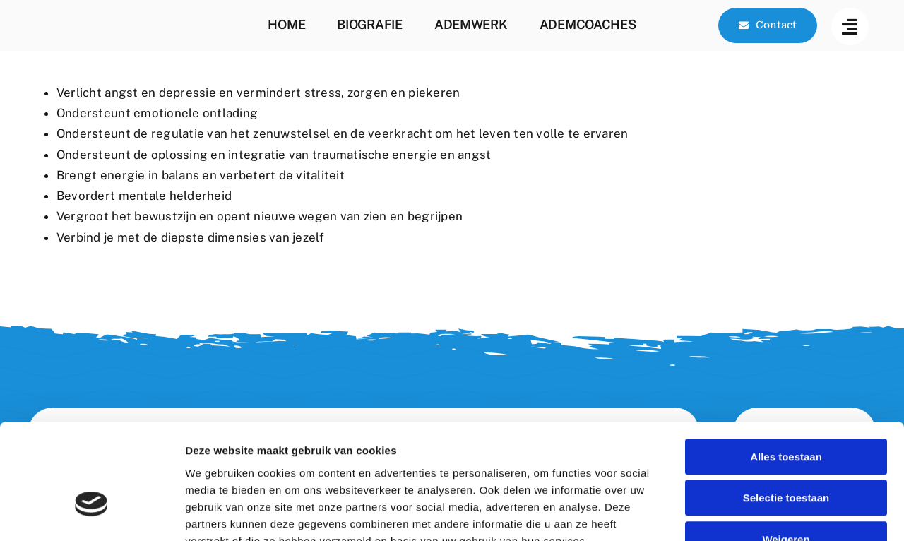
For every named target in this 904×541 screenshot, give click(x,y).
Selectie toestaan (786, 410)
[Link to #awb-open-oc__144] (850, 26)
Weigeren (785, 451)
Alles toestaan (786, 368)
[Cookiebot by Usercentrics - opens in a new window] (91, 513)
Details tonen (763, 513)
